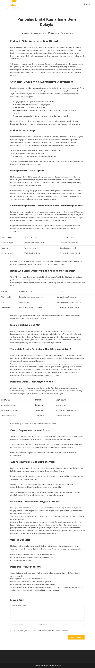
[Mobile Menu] (87, 4)
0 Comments (69, 33)
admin (26, 33)
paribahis (78, 47)
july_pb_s (55, 33)
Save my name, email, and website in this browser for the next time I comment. (42, 631)
